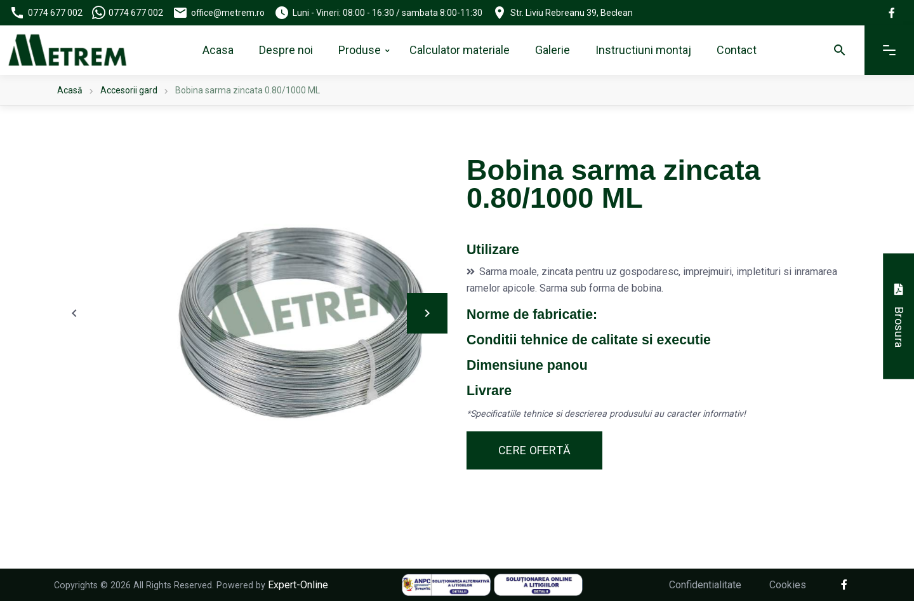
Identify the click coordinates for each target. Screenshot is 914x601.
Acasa (218, 50)
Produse (359, 50)
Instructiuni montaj (643, 50)
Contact (737, 50)
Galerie (552, 50)
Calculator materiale (459, 50)
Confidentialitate (705, 585)
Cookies (787, 585)
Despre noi (286, 50)
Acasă (70, 90)
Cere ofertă (534, 450)
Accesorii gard (128, 90)
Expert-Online (298, 585)
